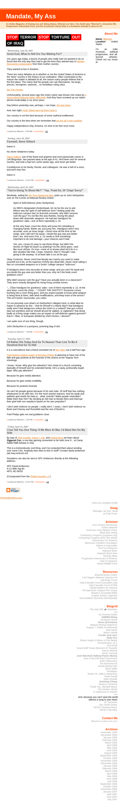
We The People (15, 89)
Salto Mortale (110, 679)
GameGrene (56, 437)
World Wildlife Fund (107, 563)
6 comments (38, 131)
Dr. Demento (110, 702)
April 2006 (112, 773)
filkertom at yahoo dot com (104, 721)
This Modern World (107, 689)
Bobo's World (110, 632)
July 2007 (112, 799)
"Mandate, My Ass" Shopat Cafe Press (105, 512)
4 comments (39, 180)
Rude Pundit (111, 676)
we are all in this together (69, 120)
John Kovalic (24, 437)
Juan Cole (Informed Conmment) (100, 658)
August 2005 (110, 753)
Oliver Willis (111, 668)
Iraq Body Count (109, 580)
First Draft (112, 645)
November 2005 (109, 760)
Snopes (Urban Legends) (104, 595)
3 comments (38, 332)
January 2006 (110, 766)
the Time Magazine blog (41, 195)
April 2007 (112, 794)
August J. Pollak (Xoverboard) (101, 627)
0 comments (39, 482)
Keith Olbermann (108, 661)
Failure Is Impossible (106, 545)
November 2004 (109, 732)
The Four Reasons (107, 548)
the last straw (63, 105)
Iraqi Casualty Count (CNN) (103, 585)
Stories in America (108, 684)
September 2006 (108, 784)
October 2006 (110, 786)
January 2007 (110, 791)
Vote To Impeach (108, 561)
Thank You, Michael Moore (103, 686)
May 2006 (112, 776)
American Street (109, 619)
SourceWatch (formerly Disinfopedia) (98, 598)
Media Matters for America (103, 587)
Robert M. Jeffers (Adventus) (102, 674)
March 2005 (111, 742)
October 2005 (110, 758)
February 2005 (109, 740)
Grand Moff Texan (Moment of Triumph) (97, 648)
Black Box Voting (108, 532)
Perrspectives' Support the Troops (99, 590)
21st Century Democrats (104, 525)
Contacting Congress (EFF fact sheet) (97, 538)
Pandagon (112, 671)
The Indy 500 (96, 609)
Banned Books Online (106, 575)
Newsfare (112, 609)
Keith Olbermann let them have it (40, 110)
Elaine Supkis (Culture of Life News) (98, 640)
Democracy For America (104, 540)
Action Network (109, 527)
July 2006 (112, 781)
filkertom (107, 39)
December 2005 (109, 763)
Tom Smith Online (108, 704)
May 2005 (112, 748)
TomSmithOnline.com (11, 498)
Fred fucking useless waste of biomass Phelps (30, 355)
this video (60, 350)
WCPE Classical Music (105, 707)
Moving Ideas (110, 556)
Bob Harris (111, 630)
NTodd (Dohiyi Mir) (107, 666)
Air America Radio (108, 614)
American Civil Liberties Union (101, 530)
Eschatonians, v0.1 (107, 643)
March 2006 (111, 771)
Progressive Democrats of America (99, 558)
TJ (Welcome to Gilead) (105, 692)
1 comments (38, 420)
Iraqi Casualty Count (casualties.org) (98, 582)
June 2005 (111, 750)
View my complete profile (105, 503)
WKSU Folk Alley (108, 710)
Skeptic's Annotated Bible (104, 593)
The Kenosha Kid (108, 663)
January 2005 (110, 737)
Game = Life (38, 437)
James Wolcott (109, 650)
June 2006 (111, 778)
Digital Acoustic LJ (39, 476)
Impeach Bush (109, 550)
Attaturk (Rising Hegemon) (103, 625)
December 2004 (109, 735)
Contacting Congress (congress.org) (98, 535)
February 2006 (109, 768)
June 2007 (111, 797)
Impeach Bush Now (107, 553)
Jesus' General (109, 653)
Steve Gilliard (14, 157)
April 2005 (112, 745)
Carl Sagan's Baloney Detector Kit (99, 577)
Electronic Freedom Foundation (101, 543)
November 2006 (109, 789)
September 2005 (108, 755)
